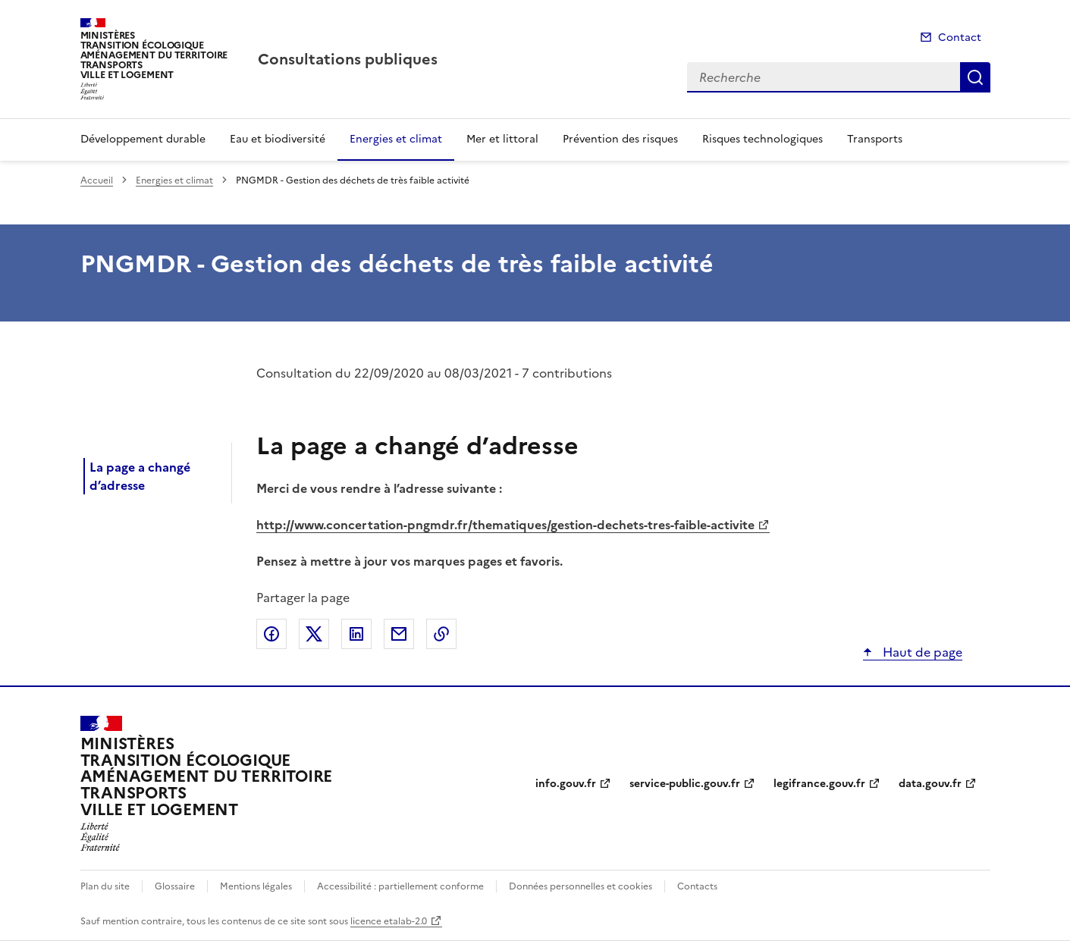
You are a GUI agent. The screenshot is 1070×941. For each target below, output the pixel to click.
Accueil (96, 180)
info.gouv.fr (565, 784)
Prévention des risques (620, 139)
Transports (874, 139)
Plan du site (105, 886)
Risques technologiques (762, 139)
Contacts (697, 886)
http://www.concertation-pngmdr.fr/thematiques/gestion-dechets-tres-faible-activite (505, 525)
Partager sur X (314, 634)
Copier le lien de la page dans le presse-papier (441, 634)
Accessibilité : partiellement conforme (400, 886)
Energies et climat (396, 139)
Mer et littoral (502, 139)
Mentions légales (256, 886)
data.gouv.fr (930, 784)
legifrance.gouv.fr (819, 784)
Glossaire (175, 886)
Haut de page (921, 652)
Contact (959, 37)
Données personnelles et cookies (580, 886)
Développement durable (143, 139)
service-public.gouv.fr (684, 784)
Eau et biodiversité (277, 139)
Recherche (975, 77)
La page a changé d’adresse (139, 476)
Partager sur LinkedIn (356, 634)
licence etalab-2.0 (388, 921)
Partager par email (399, 634)
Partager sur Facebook (271, 634)
